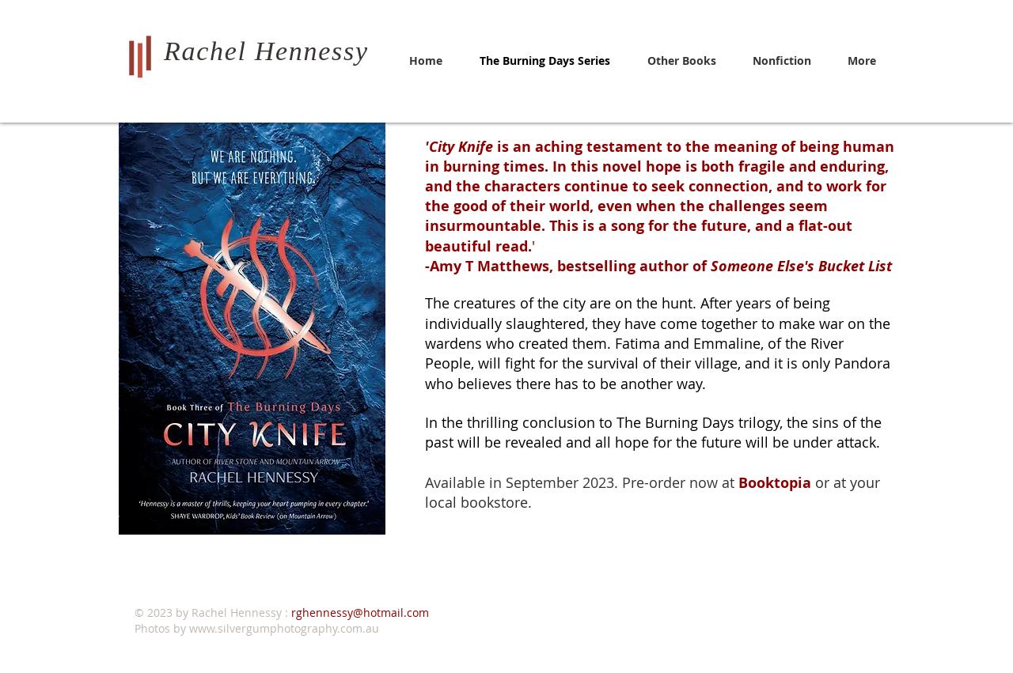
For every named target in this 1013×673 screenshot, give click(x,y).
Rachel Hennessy (266, 51)
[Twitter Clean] (803, 613)
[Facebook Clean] (826, 613)
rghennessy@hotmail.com (360, 612)
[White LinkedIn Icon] (870, 613)
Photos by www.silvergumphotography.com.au (257, 628)
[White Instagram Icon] (848, 613)
